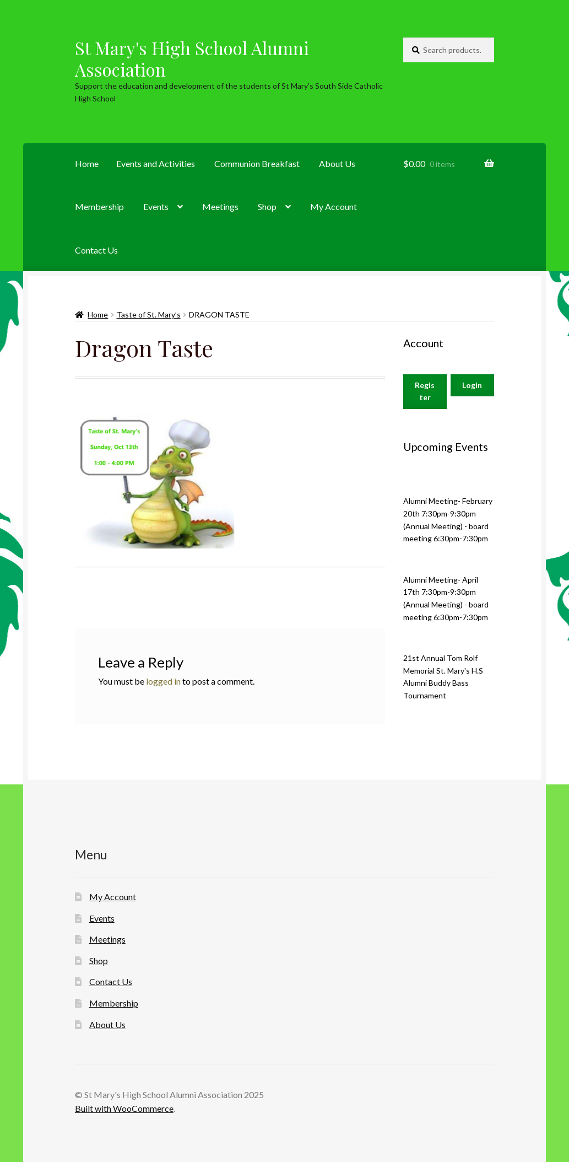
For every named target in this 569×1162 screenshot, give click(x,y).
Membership (99, 206)
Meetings (220, 206)
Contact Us (96, 250)
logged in (163, 681)
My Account (333, 206)
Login (472, 385)
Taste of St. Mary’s (149, 314)
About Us (337, 163)
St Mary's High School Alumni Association (192, 58)
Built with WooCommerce (124, 1108)
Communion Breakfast (257, 163)
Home (87, 163)
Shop (267, 206)
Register (425, 391)
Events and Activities (155, 163)
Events (156, 206)
